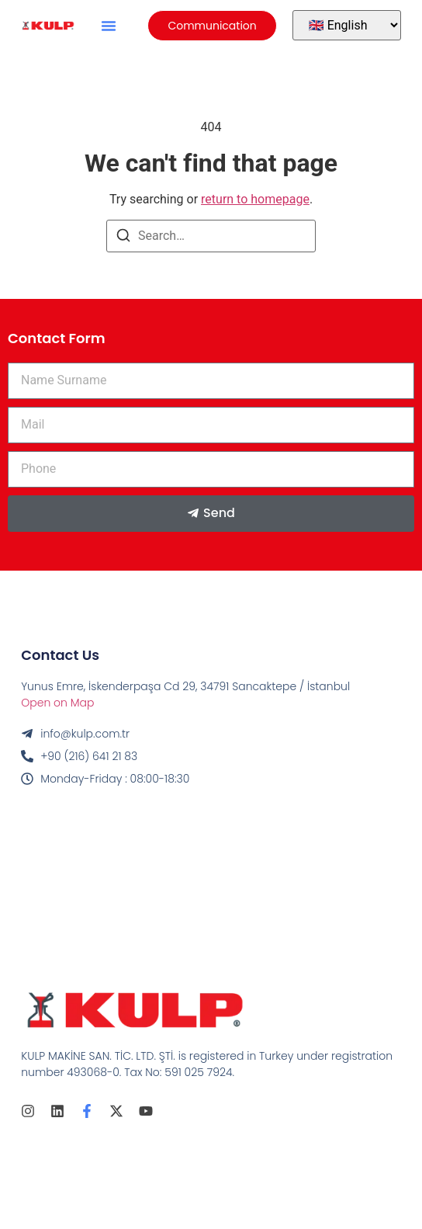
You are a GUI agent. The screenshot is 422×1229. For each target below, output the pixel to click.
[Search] (123, 238)
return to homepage (255, 199)
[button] (108, 25)
